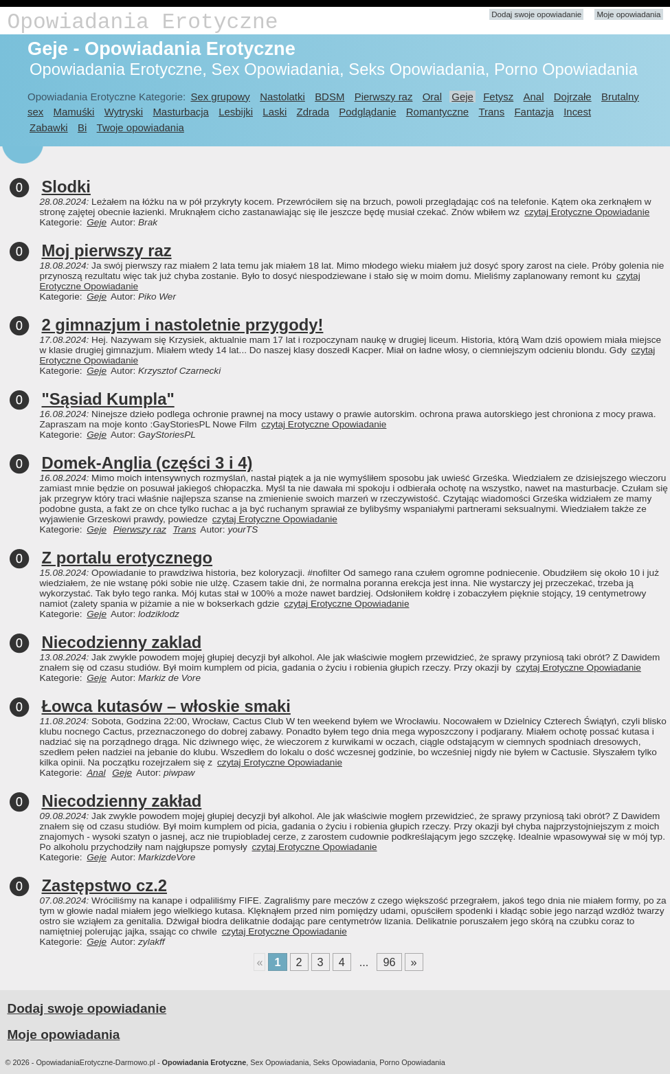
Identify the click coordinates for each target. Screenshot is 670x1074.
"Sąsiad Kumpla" (108, 399)
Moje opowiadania (628, 14)
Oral (432, 96)
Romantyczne (437, 112)
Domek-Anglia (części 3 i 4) (147, 463)
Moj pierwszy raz (107, 250)
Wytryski (123, 112)
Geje (462, 96)
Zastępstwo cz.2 (105, 885)
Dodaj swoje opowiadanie (536, 14)
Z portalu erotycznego (127, 557)
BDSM (329, 96)
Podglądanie (367, 112)
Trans (492, 112)
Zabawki (49, 127)
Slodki (66, 186)
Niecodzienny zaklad (122, 642)
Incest (577, 112)
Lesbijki (236, 112)
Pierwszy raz (384, 96)
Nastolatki (282, 96)
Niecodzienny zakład (122, 801)
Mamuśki (74, 112)
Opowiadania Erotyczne (143, 22)
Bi (82, 127)
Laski (275, 112)
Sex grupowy (219, 96)
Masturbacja (180, 112)
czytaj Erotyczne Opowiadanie (586, 212)
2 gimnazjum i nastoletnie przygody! (183, 324)
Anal (534, 96)
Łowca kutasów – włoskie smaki (166, 706)
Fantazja (533, 112)
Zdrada (313, 112)
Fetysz (498, 96)
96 (389, 962)
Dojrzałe (573, 96)
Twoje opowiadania (140, 127)
